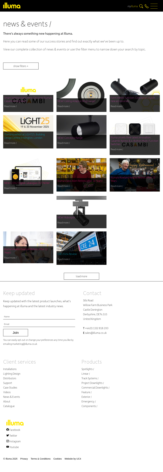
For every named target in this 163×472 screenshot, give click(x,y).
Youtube (12, 447)
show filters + (20, 66)
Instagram (13, 441)
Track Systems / (90, 378)
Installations (10, 369)
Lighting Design (11, 373)
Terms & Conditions (41, 458)
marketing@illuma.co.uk (24, 343)
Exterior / (87, 396)
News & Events (11, 396)
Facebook (13, 429)
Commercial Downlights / (96, 387)
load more (81, 276)
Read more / (10, 106)
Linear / (86, 373)
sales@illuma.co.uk (95, 332)
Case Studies (10, 387)
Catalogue (9, 406)
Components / (89, 406)
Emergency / (89, 401)
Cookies (57, 458)
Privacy (24, 458)
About (6, 401)
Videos (7, 392)
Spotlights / (88, 369)
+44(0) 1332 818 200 (95, 328)
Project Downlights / (93, 383)
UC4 (78, 458)
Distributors (9, 378)
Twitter (11, 435)
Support (7, 383)
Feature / (87, 392)
